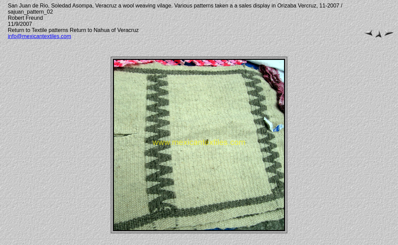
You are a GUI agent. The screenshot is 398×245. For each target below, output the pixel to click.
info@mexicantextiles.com (39, 36)
